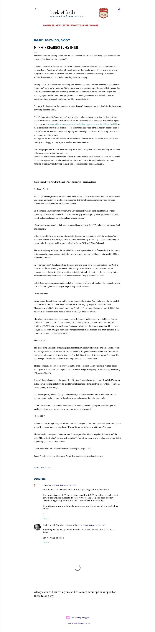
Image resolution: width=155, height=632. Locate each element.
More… (96, 25)
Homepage (48, 25)
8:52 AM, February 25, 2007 (93, 525)
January (47, 485)
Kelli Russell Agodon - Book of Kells (61, 525)
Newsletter (62, 25)
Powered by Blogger (77, 617)
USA (115, 124)
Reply (46, 519)
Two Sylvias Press (81, 25)
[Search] (119, 8)
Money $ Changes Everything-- (57, 47)
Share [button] (36, 467)
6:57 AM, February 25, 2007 (64, 485)
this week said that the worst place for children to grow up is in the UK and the (79, 124)
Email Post (46, 467)
